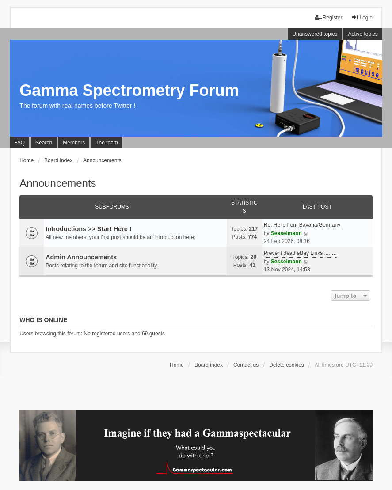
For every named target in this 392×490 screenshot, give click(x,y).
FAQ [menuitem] (19, 143)
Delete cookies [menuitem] (286, 365)
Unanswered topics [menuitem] (314, 34)
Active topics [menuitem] (362, 34)
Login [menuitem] (361, 17)
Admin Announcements (81, 257)
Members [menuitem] (74, 143)
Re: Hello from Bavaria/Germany (302, 225)
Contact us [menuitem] (246, 365)
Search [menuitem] (43, 143)
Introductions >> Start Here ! (88, 228)
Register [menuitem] (329, 17)
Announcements (57, 183)
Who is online (43, 319)
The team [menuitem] (106, 143)
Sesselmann (286, 233)
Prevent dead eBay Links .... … (300, 253)
